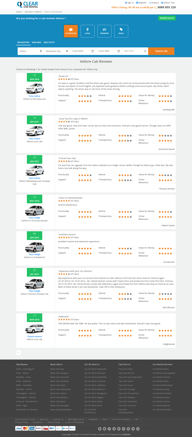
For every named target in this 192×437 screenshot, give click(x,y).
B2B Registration (76, 419)
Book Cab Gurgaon (59, 373)
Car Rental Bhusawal (162, 385)
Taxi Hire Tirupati (127, 389)
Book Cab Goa (57, 369)
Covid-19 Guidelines (74, 422)
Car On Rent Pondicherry (90, 411)
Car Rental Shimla (161, 377)
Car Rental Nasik (160, 381)
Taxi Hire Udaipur (127, 397)
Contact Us (58, 419)
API (136, 419)
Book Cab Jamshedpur (61, 409)
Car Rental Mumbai (162, 409)
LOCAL (87, 31)
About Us (44, 419)
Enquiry (154, 2)
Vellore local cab (34, 141)
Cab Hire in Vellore (33, 11)
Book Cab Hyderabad (60, 389)
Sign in (129, 2)
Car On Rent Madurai (95, 389)
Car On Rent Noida (93, 401)
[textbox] (30, 51)
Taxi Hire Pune (126, 369)
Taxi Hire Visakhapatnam (126, 411)
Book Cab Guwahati (59, 377)
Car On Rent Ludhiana (95, 385)
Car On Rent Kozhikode (96, 377)
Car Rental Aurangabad (164, 373)
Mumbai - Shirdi (23, 389)
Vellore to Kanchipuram (34, 99)
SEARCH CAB (161, 51)
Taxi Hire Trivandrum (129, 393)
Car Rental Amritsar (162, 393)
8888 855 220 (167, 7)
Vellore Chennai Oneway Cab (34, 294)
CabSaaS (126, 434)
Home (19, 11)
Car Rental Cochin (161, 401)
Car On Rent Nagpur (94, 397)
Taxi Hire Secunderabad (130, 377)
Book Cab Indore (58, 393)
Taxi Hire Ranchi (126, 373)
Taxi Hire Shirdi (126, 381)
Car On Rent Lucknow (95, 381)
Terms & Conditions (121, 419)
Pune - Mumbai (23, 381)
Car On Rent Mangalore (96, 393)
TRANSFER (104, 31)
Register (141, 2)
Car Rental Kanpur (161, 397)
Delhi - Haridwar (24, 385)
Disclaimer (38, 422)
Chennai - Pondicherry (27, 401)
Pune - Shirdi (22, 373)
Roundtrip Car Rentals (27, 409)
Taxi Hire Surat (126, 385)
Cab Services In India (25, 419)
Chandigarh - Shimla (26, 397)
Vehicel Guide (54, 422)
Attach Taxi (168, 2)
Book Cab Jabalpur (59, 397)
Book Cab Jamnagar (59, 405)
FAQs (104, 419)
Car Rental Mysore (161, 405)
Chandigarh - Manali (26, 393)
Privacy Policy (21, 422)
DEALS (121, 31)
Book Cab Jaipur (58, 401)
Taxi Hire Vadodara (128, 401)
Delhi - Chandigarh (25, 369)
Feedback (93, 419)
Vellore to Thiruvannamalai (35, 220)
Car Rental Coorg (161, 389)
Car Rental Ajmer (161, 369)
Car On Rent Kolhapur (95, 373)
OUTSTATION (70, 31)
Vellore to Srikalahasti (34, 257)
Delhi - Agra (21, 405)
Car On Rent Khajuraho (96, 369)
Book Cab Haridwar (59, 381)
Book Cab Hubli (57, 385)
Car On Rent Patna (93, 405)
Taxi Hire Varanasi (127, 405)
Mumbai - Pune (23, 377)
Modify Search (167, 18)
